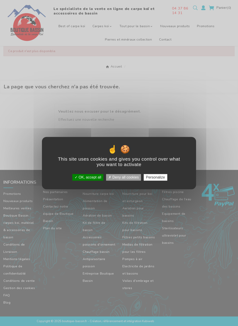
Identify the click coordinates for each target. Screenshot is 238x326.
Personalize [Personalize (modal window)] (155, 177)
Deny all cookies (123, 177)
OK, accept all (88, 177)
